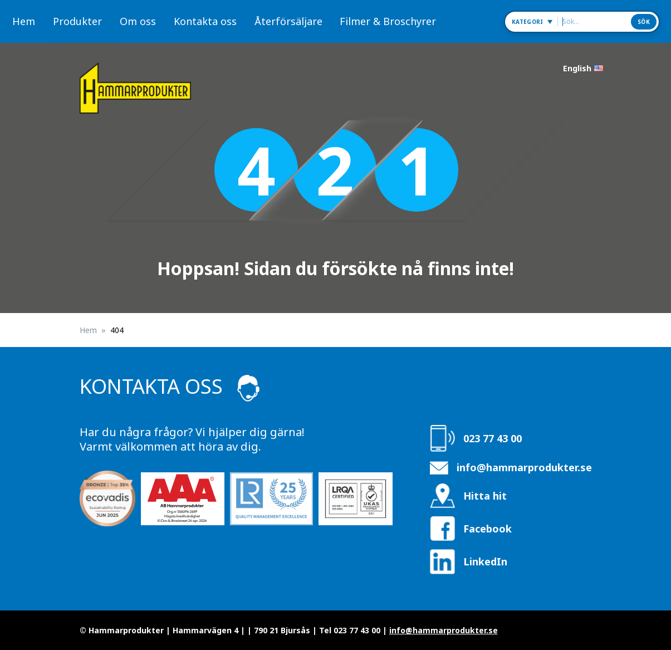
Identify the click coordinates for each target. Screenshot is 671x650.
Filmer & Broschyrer (388, 21)
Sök (644, 22)
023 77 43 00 (492, 438)
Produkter (77, 21)
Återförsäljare (288, 21)
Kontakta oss (205, 21)
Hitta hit (485, 495)
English (577, 68)
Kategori (527, 22)
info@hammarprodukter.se (524, 467)
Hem (23, 21)
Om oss (138, 21)
